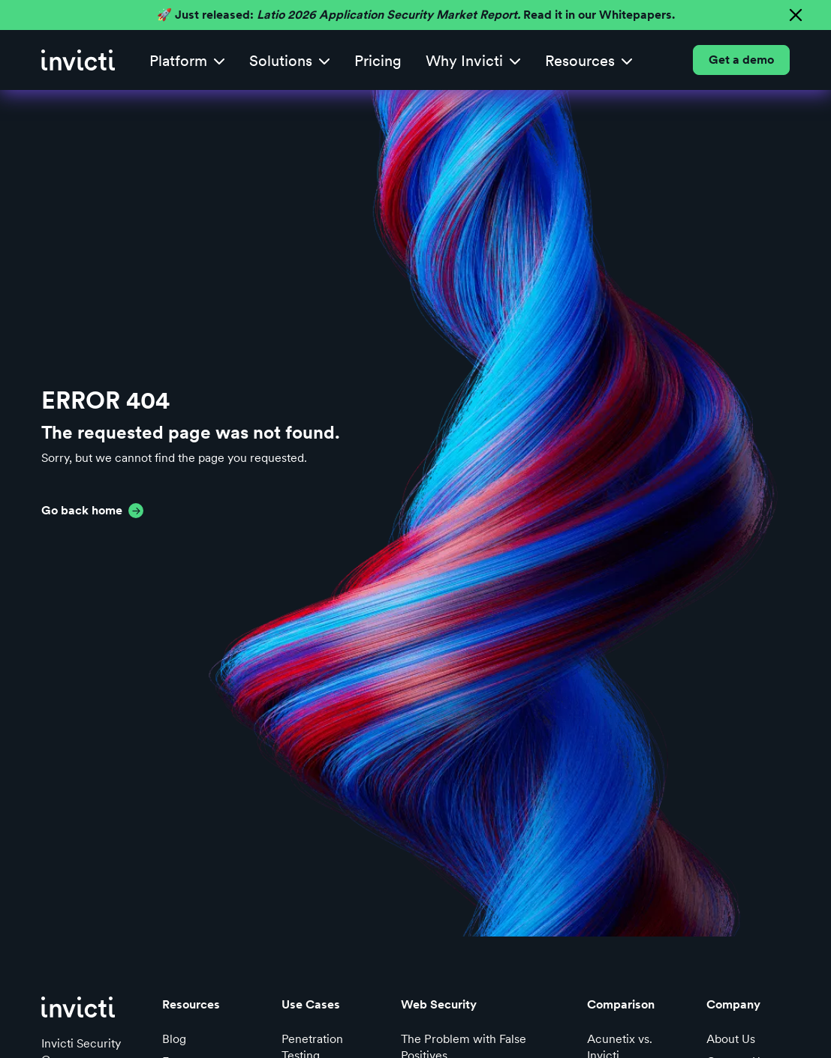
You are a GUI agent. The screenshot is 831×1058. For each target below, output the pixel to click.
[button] (187, 60)
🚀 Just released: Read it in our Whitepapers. (416, 14)
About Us (730, 1039)
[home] (78, 59)
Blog (174, 1039)
